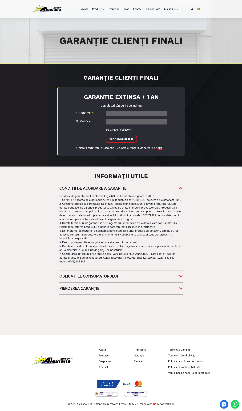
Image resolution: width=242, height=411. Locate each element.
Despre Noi (105, 361)
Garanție (139, 355)
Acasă (84, 9)
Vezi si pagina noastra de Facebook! (189, 372)
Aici (159, 147)
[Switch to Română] (199, 9)
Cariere (138, 361)
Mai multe (170, 9)
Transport (140, 349)
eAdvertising (167, 403)
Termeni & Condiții (179, 349)
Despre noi (114, 9)
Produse (97, 9)
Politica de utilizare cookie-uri (185, 361)
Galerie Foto (153, 9)
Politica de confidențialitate (184, 367)
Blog (126, 9)
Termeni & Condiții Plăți (181, 355)
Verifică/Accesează (121, 138)
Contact (137, 9)
